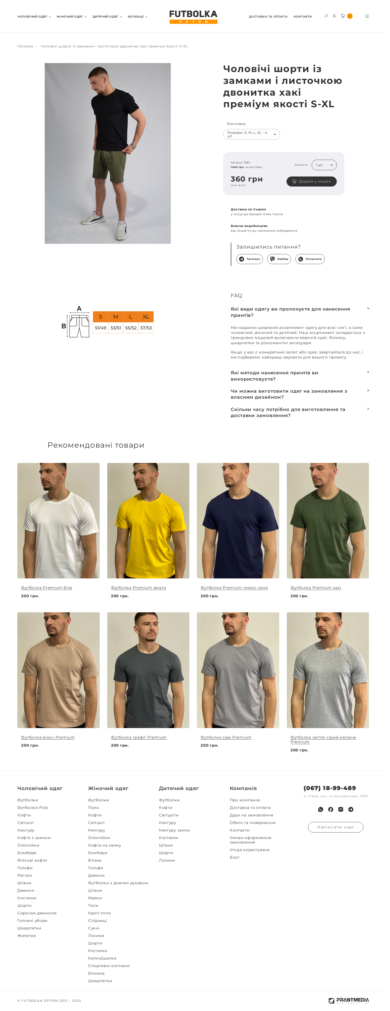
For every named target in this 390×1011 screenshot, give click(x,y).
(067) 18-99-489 (330, 788)
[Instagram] (340, 809)
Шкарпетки (29, 928)
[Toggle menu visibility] (367, 16)
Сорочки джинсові (37, 913)
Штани (24, 883)
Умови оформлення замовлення (250, 840)
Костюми (26, 898)
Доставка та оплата (268, 16)
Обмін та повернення (252, 822)
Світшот (25, 822)
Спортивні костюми (109, 966)
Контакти (303, 16)
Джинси (25, 890)
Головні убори (32, 920)
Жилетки (26, 935)
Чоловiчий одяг (32, 16)
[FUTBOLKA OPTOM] (193, 17)
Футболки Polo (32, 807)
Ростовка (236, 124)
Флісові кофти (32, 860)
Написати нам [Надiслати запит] (335, 827)
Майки (95, 898)
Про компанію (245, 800)
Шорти (24, 905)
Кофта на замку (104, 845)
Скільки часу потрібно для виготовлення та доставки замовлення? (288, 412)
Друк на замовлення (251, 815)
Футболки (27, 800)
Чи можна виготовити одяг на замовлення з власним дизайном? (289, 394)
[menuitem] (33, 16)
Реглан (24, 875)
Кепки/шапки (102, 958)
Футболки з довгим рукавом (118, 883)
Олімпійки (28, 845)
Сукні (94, 928)
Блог (235, 857)
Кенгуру (25, 830)
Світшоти (169, 815)
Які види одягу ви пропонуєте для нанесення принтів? (290, 312)
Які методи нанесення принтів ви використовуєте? (274, 376)
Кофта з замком (34, 838)
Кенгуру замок (174, 830)
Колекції (136, 16)
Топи (93, 905)
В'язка (94, 860)
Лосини (96, 935)
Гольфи (24, 868)
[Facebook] (330, 809)
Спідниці (97, 920)
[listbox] (251, 134)
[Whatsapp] (320, 809)
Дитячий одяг (106, 16)
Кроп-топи (99, 913)
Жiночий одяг (70, 16)
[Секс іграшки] (25, 46)
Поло (93, 807)
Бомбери (27, 853)
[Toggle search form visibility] (326, 15)
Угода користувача (250, 850)
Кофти (24, 815)
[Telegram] (350, 809)
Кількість (301, 164)
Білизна (96, 973)
